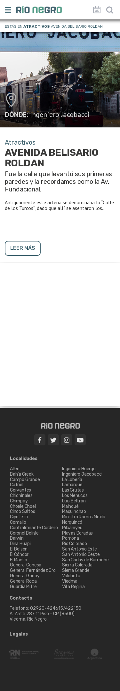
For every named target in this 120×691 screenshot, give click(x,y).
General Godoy (24, 576)
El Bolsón (19, 549)
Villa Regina (73, 586)
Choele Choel (23, 506)
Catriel (16, 484)
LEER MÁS (22, 248)
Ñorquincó (72, 522)
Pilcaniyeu (72, 527)
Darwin (17, 538)
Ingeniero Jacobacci (60, 114)
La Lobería (72, 479)
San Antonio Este (79, 549)
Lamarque (72, 484)
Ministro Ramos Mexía (83, 517)
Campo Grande (25, 479)
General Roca (23, 581)
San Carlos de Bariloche (85, 560)
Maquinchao (74, 511)
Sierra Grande (75, 570)
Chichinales (21, 495)
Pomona (70, 538)
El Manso (18, 560)
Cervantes (20, 490)
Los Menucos (75, 495)
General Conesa (25, 565)
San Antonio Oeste (81, 554)
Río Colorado (74, 543)
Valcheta (71, 576)
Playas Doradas (77, 533)
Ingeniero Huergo (79, 468)
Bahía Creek (22, 474)
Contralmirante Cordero (34, 527)
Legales (19, 634)
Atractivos (36, 26)
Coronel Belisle (24, 533)
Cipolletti (19, 517)
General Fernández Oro (33, 570)
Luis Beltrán (74, 501)
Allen (15, 468)
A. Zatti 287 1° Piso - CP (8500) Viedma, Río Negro (43, 616)
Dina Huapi (20, 543)
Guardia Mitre (23, 586)
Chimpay (19, 501)
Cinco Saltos (22, 511)
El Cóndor (19, 554)
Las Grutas (73, 490)
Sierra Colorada (77, 565)
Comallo (18, 522)
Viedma (69, 581)
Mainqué (70, 506)
